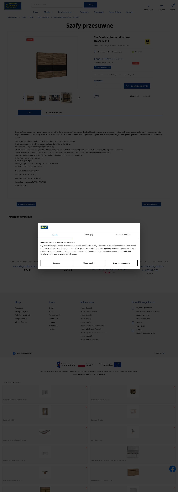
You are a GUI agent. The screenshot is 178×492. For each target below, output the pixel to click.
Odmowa (56, 263)
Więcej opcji (89, 263)
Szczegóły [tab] (89, 235)
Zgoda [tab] (55, 235)
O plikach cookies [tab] (123, 235)
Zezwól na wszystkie (121, 263)
